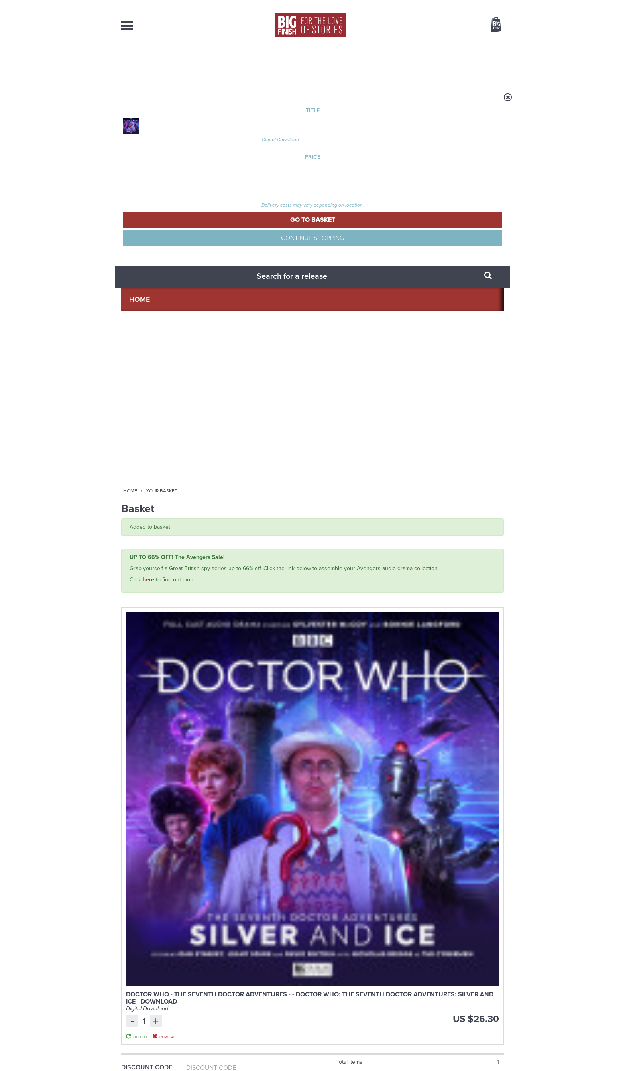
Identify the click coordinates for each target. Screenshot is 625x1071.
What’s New (293, 63)
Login (460, 5)
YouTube (418, 692)
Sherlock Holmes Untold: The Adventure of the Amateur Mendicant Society (161, 557)
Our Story (493, 982)
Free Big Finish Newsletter (11, 178)
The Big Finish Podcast (344, 538)
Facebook (348, 692)
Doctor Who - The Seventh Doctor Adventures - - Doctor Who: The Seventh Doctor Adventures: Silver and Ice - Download (244, 259)
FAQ (499, 989)
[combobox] (431, 46)
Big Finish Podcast (400, 699)
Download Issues (485, 996)
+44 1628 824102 (263, 982)
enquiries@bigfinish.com (328, 989)
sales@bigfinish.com (255, 989)
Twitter (371, 692)
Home (168, 102)
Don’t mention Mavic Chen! (245, 863)
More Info (163, 616)
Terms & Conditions (290, 1049)
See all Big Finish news (463, 770)
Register (485, 5)
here (148, 191)
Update (437, 268)
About (440, 63)
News (344, 63)
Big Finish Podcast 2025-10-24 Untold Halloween (460, 550)
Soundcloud (452, 692)
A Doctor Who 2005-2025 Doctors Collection (243, 789)
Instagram (393, 692)
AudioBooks (164, 63)
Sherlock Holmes (140, 538)
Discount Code (146, 309)
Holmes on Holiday (427, 783)
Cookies (256, 1049)
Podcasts (392, 63)
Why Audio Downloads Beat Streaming (434, 869)
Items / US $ (453, 25)
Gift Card (137, 361)
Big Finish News (158, 769)
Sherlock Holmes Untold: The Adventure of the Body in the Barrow (260, 557)
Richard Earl (191, 577)
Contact (487, 63)
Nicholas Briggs (156, 577)
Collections (230, 63)
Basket (491, 25)
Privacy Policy (138, 727)
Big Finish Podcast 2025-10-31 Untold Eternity (361, 550)
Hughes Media (162, 1059)
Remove (438, 278)
